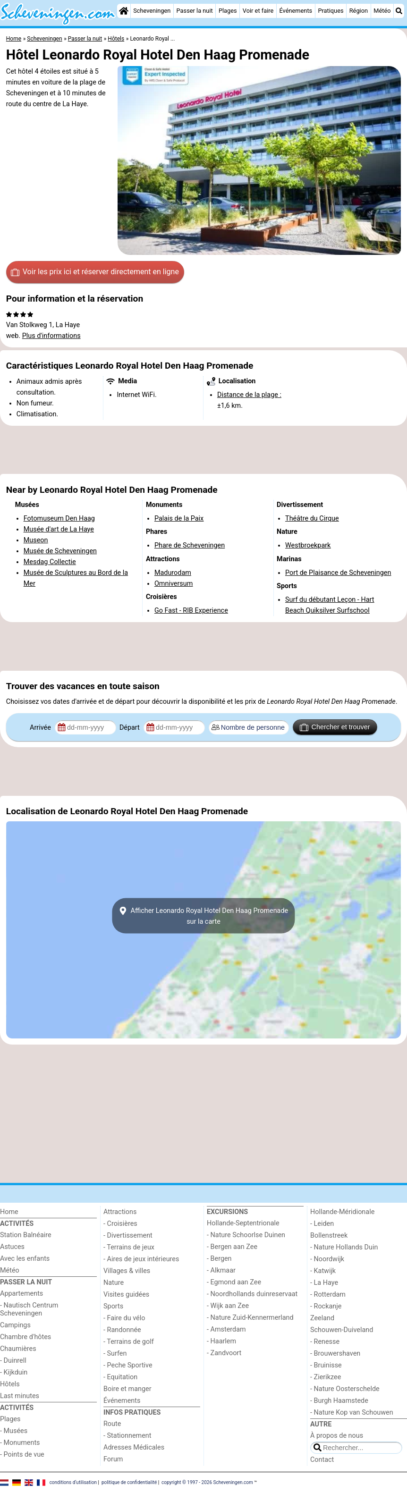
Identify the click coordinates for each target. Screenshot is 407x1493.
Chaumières (18, 1349)
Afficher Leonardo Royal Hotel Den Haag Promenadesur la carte (203, 915)
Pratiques (330, 10)
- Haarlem (221, 1341)
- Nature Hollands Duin (344, 1247)
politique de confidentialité (129, 1482)
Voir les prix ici (95, 272)
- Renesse (324, 1342)
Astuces (12, 1247)
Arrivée (41, 728)
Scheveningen (151, 10)
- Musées (13, 1431)
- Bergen (219, 1259)
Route (112, 1424)
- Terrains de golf (128, 1342)
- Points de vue (22, 1455)
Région (358, 10)
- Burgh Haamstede (339, 1401)
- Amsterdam (226, 1329)
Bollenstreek (329, 1236)
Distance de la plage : (249, 395)
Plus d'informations (51, 336)
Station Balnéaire (25, 1235)
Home (9, 1212)
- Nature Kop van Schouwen (351, 1413)
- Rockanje (325, 1306)
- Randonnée (122, 1330)
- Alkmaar (221, 1270)
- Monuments (20, 1443)
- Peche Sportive (128, 1365)
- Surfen (115, 1354)
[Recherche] (399, 11)
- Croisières (120, 1224)
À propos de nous (336, 1436)
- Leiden (322, 1224)
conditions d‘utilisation (73, 1482)
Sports (113, 1306)
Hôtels (10, 1384)
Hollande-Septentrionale (243, 1223)
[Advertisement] (203, 450)
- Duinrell (13, 1361)
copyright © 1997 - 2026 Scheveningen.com (207, 1482)
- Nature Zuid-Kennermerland (250, 1318)
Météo (381, 10)
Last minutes (19, 1396)
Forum (113, 1459)
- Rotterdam (328, 1295)
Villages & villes (126, 1271)
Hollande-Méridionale (342, 1212)
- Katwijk (323, 1271)
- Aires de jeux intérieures (141, 1259)
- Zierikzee (325, 1377)
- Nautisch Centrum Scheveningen (29, 1309)
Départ (130, 728)
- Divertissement (128, 1236)
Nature (113, 1283)
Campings (15, 1325)
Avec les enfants (25, 1259)
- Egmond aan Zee (234, 1282)
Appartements (21, 1294)
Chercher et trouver (335, 727)
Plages (228, 10)
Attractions (119, 1212)
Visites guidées (126, 1295)
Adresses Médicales (133, 1447)
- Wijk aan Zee (228, 1306)
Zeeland (322, 1318)
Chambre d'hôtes (25, 1337)
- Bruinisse (326, 1365)
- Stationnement (127, 1436)
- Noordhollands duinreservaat (252, 1294)
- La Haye (324, 1283)
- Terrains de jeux (128, 1247)
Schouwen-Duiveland (341, 1330)
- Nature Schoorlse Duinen (246, 1235)
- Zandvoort (224, 1353)
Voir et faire (258, 10)
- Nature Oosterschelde (345, 1389)
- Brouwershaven (335, 1354)
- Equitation (120, 1377)
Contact (322, 1460)
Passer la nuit (195, 10)
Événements (295, 10)
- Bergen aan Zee (232, 1247)
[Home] (123, 11)
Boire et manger (127, 1389)
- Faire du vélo (124, 1318)
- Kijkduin (13, 1372)
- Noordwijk (327, 1259)
